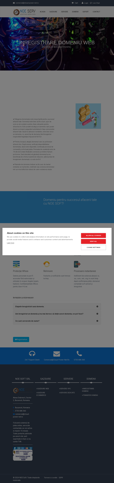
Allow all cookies (93, 235)
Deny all (93, 241)
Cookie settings (94, 247)
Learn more (10, 243)
